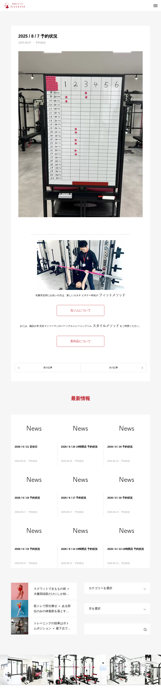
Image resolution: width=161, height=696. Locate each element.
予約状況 (40, 42)
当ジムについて (80, 310)
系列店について (80, 341)
